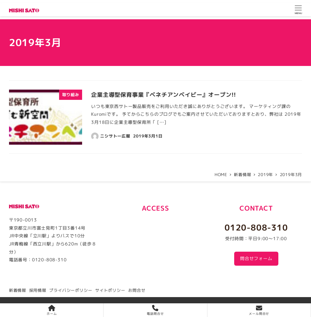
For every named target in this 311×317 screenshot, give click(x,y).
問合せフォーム (256, 258)
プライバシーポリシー (70, 290)
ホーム (52, 310)
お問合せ (136, 290)
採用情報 (37, 290)
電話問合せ (155, 310)
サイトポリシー (110, 290)
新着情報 (17, 290)
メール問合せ (259, 310)
